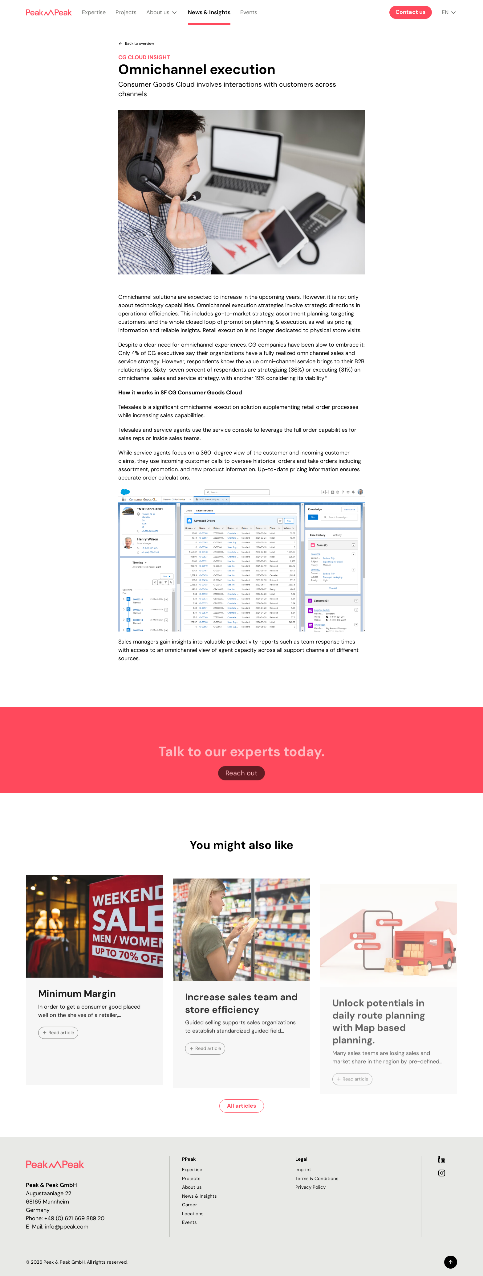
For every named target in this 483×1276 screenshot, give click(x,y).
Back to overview (136, 43)
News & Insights (209, 17)
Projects (126, 17)
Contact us (411, 12)
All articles (241, 1105)
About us (162, 17)
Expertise (94, 17)
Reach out (241, 790)
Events (248, 17)
